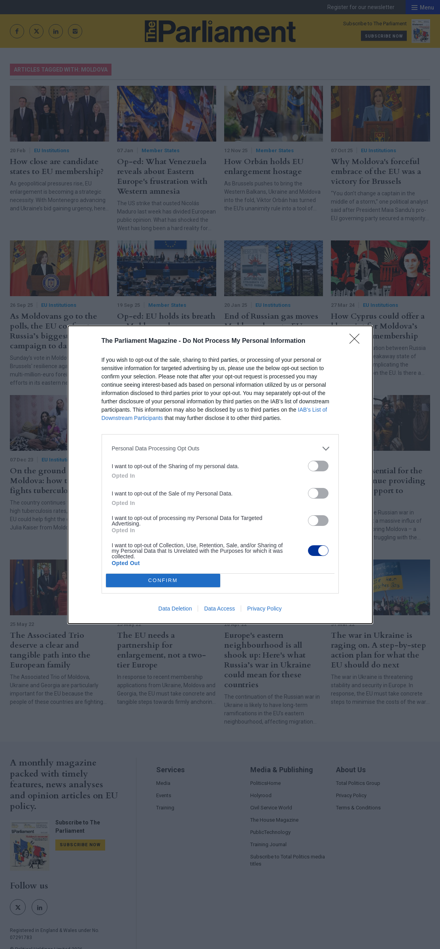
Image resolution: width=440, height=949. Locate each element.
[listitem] (220, 448)
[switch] (318, 466)
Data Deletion (175, 608)
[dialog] (220, 475)
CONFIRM (163, 580)
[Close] (356, 341)
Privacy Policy (264, 608)
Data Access (219, 608)
